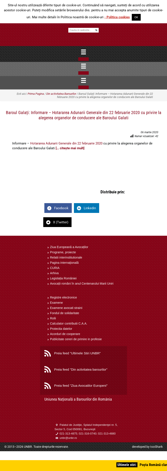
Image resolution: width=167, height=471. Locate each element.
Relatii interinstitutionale (66, 257)
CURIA (55, 268)
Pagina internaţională (64, 262)
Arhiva (54, 273)
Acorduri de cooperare (65, 334)
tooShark (156, 446)
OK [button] (136, 17)
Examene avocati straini (66, 308)
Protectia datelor (61, 328)
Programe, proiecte (63, 252)
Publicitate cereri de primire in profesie (76, 339)
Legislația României (63, 278)
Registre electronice (63, 297)
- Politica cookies (117, 17)
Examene (56, 302)
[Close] (83, 59)
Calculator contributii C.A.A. (68, 323)
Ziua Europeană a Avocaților (69, 247)
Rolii (53, 318)
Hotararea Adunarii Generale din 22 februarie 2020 (66, 143)
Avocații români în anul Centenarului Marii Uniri (82, 283)
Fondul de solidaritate (64, 313)
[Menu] (83, 52)
